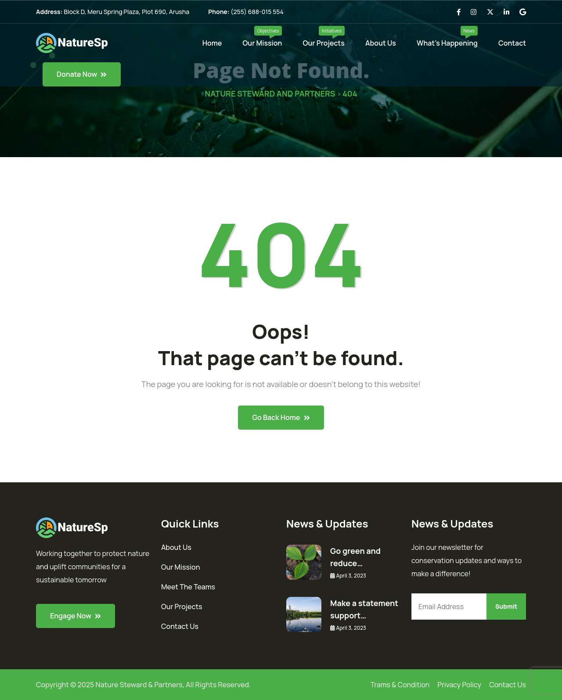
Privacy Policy (459, 684)
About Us (380, 43)
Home (212, 43)
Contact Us (179, 626)
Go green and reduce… (355, 557)
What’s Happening (447, 43)
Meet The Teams (188, 587)
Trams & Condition (400, 684)
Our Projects (324, 43)
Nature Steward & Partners (139, 684)
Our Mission (262, 43)
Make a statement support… (364, 609)
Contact (512, 43)
